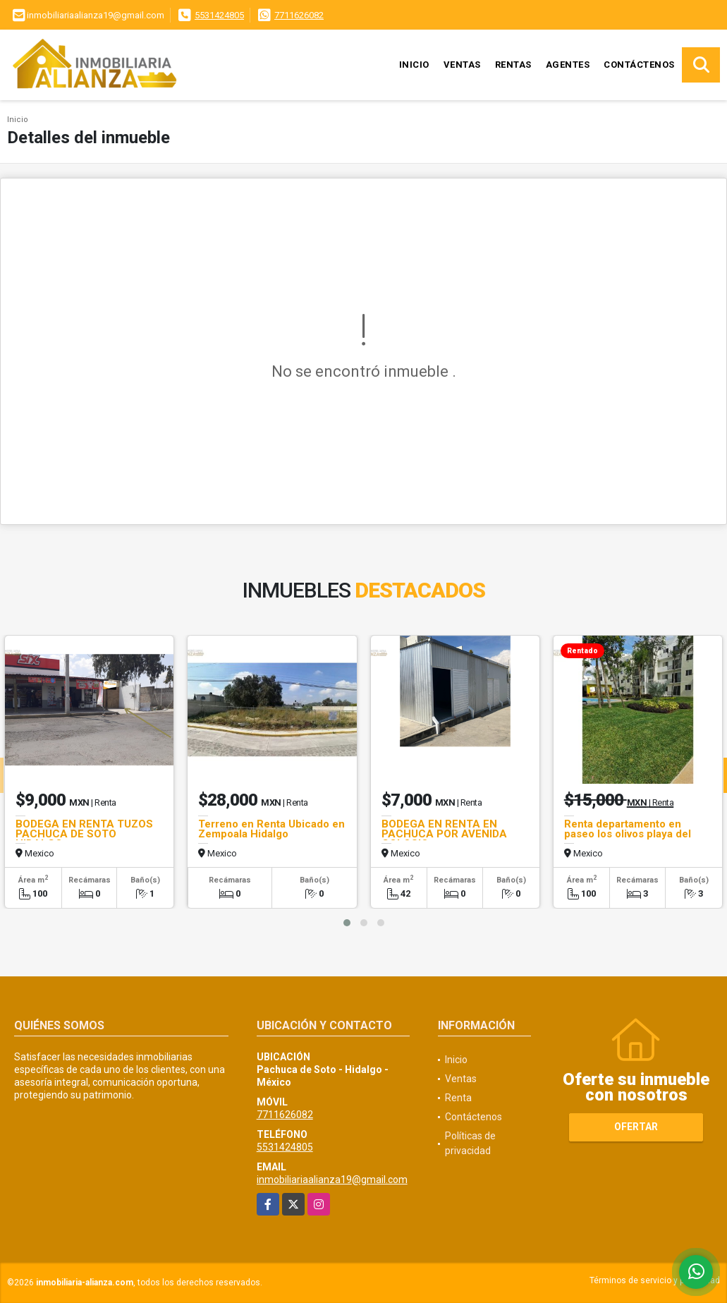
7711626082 (299, 15)
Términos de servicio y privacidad (654, 1280)
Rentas (513, 64)
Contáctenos (639, 64)
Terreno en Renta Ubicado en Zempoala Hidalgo (271, 829)
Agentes (568, 64)
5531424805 (219, 15)
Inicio (414, 64)
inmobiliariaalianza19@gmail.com (332, 1179)
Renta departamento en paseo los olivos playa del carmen (627, 834)
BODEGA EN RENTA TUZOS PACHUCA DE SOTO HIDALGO (84, 834)
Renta (458, 1097)
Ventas (462, 64)
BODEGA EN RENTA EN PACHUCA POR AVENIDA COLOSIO (444, 834)
